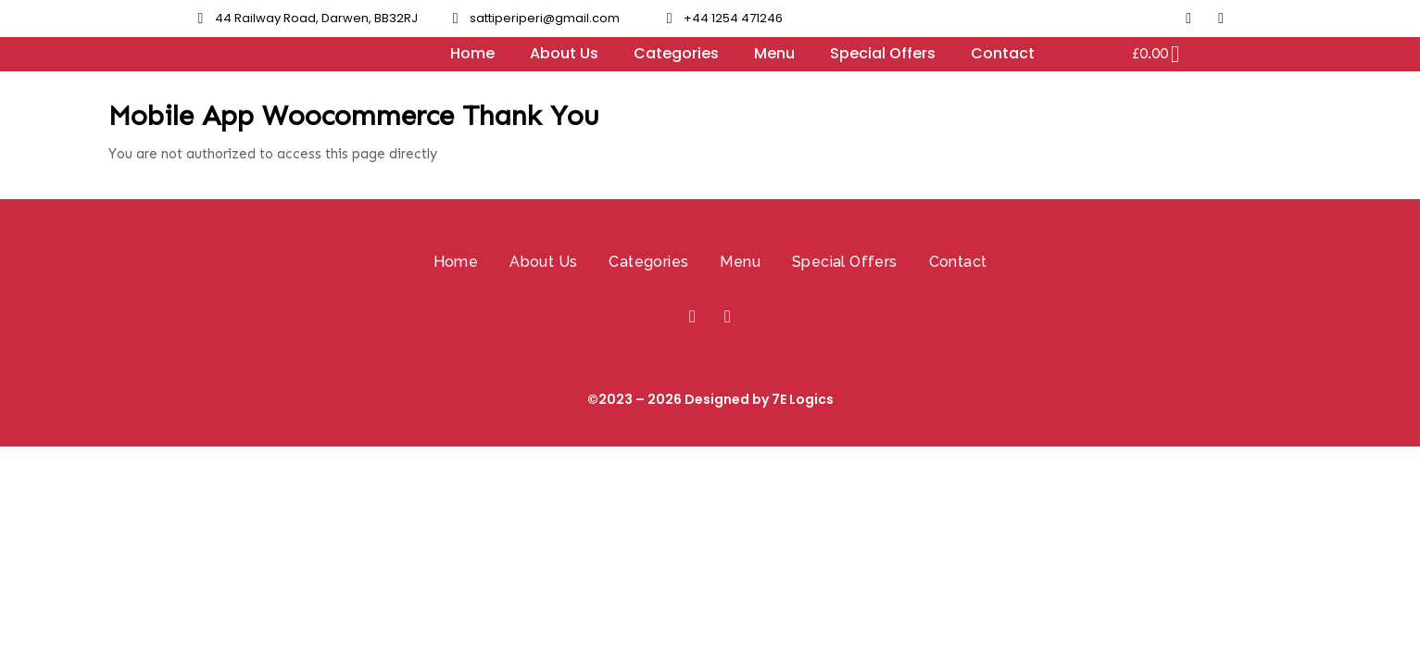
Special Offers (883, 53)
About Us (564, 53)
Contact (1003, 53)
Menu (774, 53)
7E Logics (803, 399)
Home (472, 53)
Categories (676, 53)
